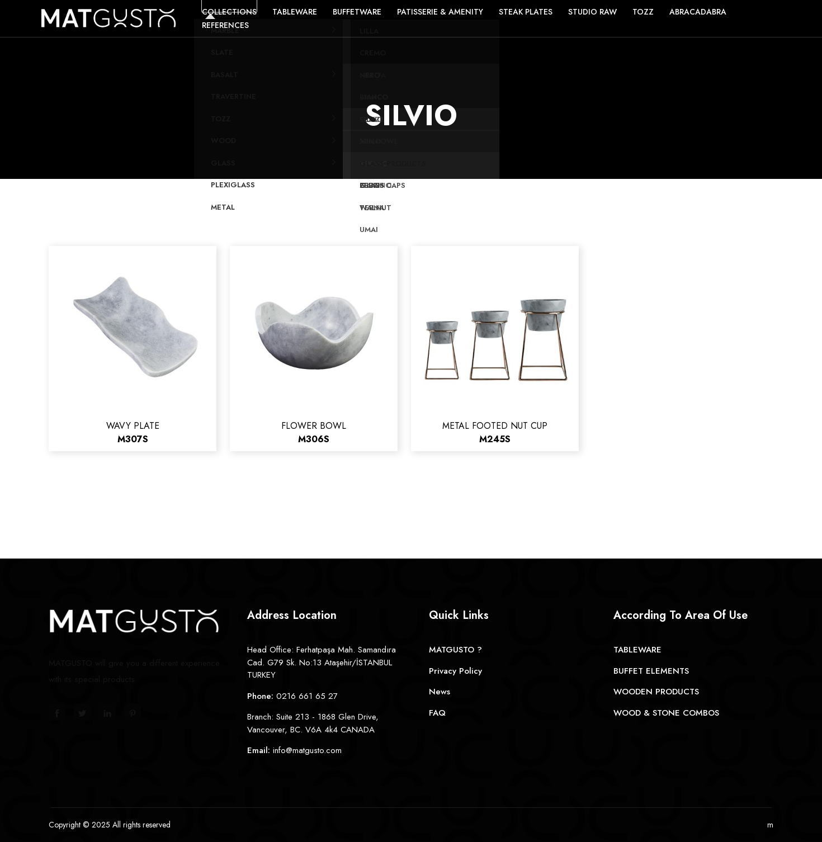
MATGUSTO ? (455, 650)
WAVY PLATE (132, 432)
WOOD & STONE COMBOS (666, 713)
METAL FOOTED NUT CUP (494, 432)
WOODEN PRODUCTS (656, 691)
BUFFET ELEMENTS (651, 671)
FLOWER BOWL (313, 432)
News (439, 691)
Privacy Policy (455, 671)
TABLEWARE (637, 650)
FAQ (437, 713)
